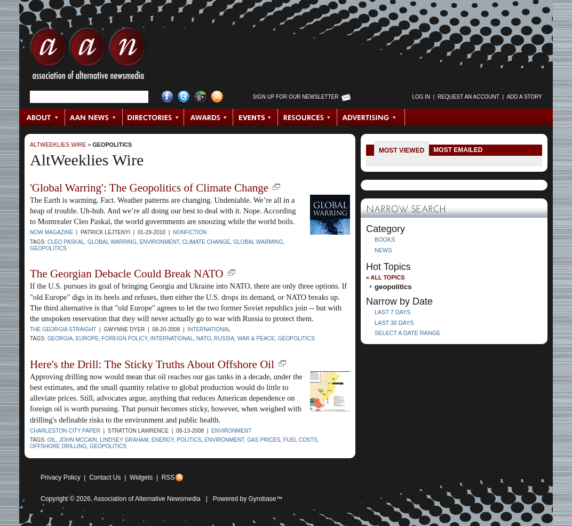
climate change (206, 242)
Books (385, 239)
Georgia (60, 338)
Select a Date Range (407, 333)
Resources (307, 117)
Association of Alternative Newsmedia (147, 499)
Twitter (184, 97)
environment (159, 242)
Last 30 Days (394, 323)
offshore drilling (58, 446)
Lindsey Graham (124, 440)
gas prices (263, 440)
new (276, 186)
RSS (168, 477)
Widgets (141, 477)
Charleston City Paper (65, 431)
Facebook (167, 97)
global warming (258, 242)
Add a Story (524, 97)
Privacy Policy (61, 477)
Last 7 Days (392, 312)
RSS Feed (217, 97)
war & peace (256, 338)
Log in (421, 97)
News (383, 250)
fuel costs (300, 440)
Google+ (200, 97)
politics (189, 440)
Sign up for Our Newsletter (296, 97)
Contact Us (105, 477)
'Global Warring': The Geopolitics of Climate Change (149, 187)
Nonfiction (189, 232)
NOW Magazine (51, 232)
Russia (224, 338)
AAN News (94, 117)
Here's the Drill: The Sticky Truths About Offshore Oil (152, 364)
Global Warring (112, 242)
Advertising (370, 117)
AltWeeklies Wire (58, 144)
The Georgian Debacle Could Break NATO (127, 273)
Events (255, 117)
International (209, 329)
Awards (208, 117)
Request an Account (468, 97)
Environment (231, 431)
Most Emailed (457, 150)
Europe (87, 338)
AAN (88, 56)
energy (163, 440)
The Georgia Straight (63, 329)
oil (51, 440)
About (42, 117)
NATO (203, 338)
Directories (153, 117)
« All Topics (385, 277)
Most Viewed (401, 150)
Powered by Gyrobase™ (248, 499)
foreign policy (124, 338)
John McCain (78, 440)
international (172, 338)
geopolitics (112, 144)
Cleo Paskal (65, 242)
